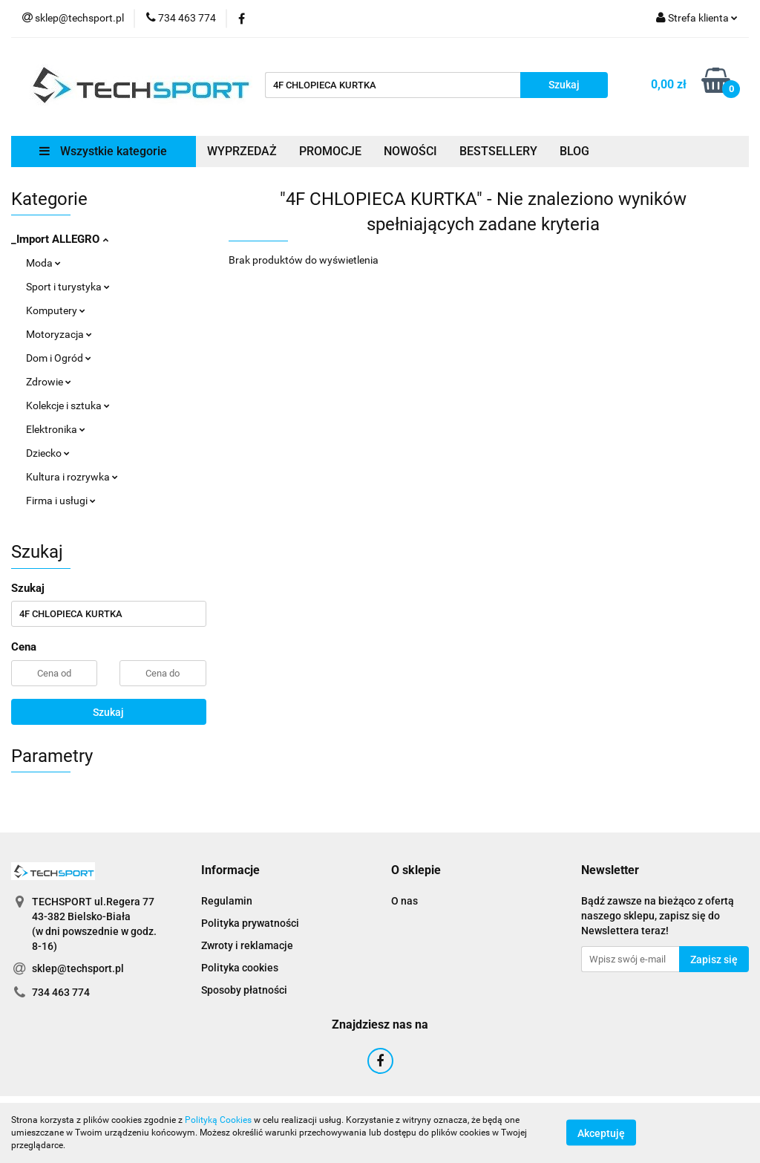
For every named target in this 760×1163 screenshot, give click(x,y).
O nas (404, 901)
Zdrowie (48, 382)
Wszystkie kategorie (103, 151)
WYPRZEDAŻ (242, 151)
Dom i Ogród (58, 358)
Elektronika (55, 429)
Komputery (55, 310)
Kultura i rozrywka (72, 477)
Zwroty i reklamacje (247, 945)
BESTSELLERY (498, 151)
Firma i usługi (61, 500)
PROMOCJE (330, 151)
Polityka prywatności (250, 923)
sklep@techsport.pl (78, 968)
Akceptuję (601, 1133)
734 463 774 (61, 992)
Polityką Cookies (218, 1120)
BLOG (574, 151)
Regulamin (226, 901)
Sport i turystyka (68, 287)
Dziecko (48, 453)
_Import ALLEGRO (59, 239)
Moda (43, 263)
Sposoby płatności (244, 990)
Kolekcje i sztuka (68, 405)
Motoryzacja (59, 334)
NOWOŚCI (410, 151)
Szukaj (108, 712)
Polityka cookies (239, 968)
